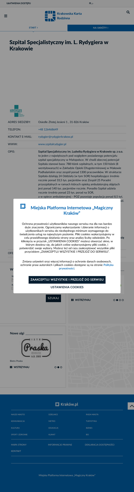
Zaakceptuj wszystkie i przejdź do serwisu (67, 279)
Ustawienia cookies (67, 287)
